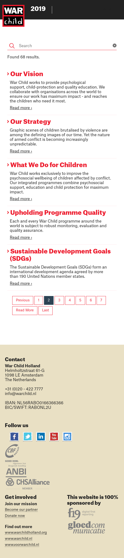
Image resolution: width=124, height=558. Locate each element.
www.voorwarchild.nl (22, 545)
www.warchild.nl (18, 538)
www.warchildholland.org (26, 532)
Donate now (15, 516)
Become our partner (21, 510)
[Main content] (62, 168)
